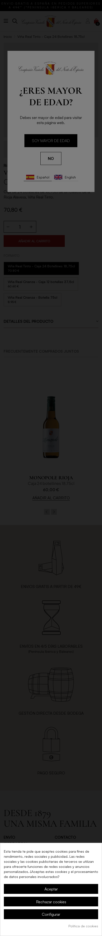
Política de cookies (83, 926)
